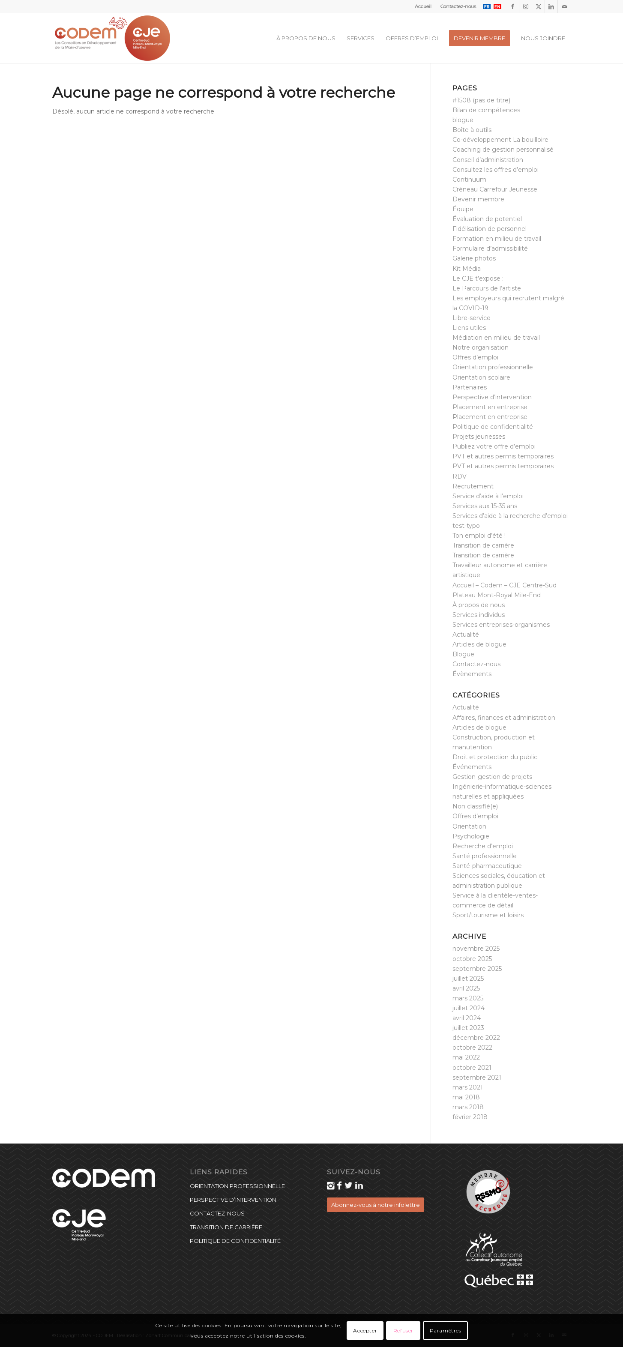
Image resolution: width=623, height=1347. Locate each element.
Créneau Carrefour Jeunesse (494, 189)
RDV (459, 476)
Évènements (471, 674)
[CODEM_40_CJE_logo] (112, 38)
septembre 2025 (477, 969)
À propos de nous (478, 605)
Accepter (365, 1330)
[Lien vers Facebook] (512, 6)
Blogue (463, 654)
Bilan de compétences (486, 110)
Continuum (469, 179)
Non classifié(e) (475, 806)
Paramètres (445, 1330)
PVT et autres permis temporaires (503, 456)
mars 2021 (467, 1087)
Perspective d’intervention (492, 397)
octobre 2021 (471, 1068)
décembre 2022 (476, 1038)
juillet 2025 (468, 978)
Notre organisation (480, 347)
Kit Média (466, 268)
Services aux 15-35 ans (484, 506)
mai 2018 (466, 1097)
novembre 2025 (476, 948)
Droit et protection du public (494, 757)
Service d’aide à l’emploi (488, 496)
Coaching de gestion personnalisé (503, 149)
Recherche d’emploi (482, 846)
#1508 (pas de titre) (481, 100)
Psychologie (470, 836)
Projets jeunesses (478, 436)
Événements (471, 767)
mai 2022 (466, 1057)
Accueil (423, 6)
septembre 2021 (476, 1077)
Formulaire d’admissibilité (490, 248)
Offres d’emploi (475, 357)
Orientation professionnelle (492, 367)
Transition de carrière (483, 545)
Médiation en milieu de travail (496, 337)
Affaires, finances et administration (503, 717)
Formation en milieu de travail (496, 238)
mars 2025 (467, 998)
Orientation (469, 826)
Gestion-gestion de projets (492, 777)
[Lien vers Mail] (564, 6)
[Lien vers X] (538, 6)
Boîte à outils (471, 130)
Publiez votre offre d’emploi (494, 446)
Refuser (403, 1330)
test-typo (466, 526)
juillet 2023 (468, 1028)
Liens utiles (469, 328)
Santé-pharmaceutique (487, 866)
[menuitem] (423, 6)
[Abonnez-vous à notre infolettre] (375, 1204)
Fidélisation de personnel (489, 229)
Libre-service (471, 318)
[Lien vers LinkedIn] (551, 6)
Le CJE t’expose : (477, 278)
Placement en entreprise (489, 407)
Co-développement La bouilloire (500, 140)
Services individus (478, 615)
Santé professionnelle (484, 856)
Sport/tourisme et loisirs (488, 915)
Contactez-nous (458, 6)
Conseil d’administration (487, 160)
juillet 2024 (468, 1008)
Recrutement (473, 486)
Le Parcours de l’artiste (486, 288)
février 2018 (470, 1117)
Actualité (465, 634)
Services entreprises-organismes (501, 625)
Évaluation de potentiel (487, 219)
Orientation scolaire (481, 377)
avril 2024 (466, 1018)
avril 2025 (466, 988)
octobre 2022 (472, 1047)
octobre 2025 (472, 959)
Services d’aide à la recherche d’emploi (510, 516)
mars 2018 (468, 1107)
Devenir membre (478, 199)
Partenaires (469, 387)
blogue (462, 120)
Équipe (462, 209)
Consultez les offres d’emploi (495, 170)
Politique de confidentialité (492, 427)
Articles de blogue (479, 644)
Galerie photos (474, 258)
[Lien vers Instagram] (525, 6)
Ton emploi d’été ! (479, 535)
